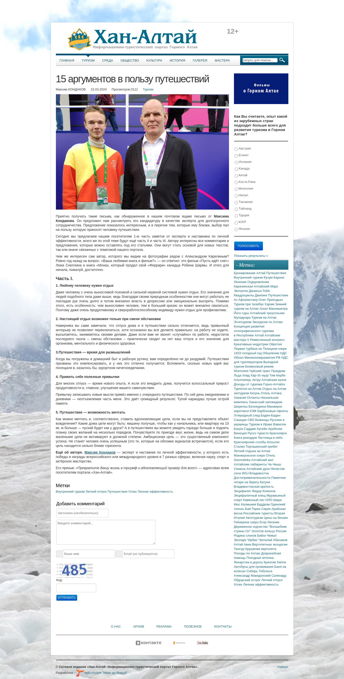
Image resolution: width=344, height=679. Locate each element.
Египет (242, 155)
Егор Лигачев (269, 522)
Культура (154, 60)
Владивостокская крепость (254, 486)
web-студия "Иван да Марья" (101, 673)
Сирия (266, 509)
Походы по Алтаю (247, 553)
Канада (242, 169)
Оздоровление (258, 282)
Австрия (243, 149)
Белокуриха (258, 406)
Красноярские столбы (250, 442)
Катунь (255, 393)
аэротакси (242, 411)
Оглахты (254, 397)
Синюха (240, 469)
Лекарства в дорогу (249, 562)
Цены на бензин (276, 518)
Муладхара (243, 317)
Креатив (270, 562)
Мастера (222, 60)
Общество (129, 60)
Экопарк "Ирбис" (247, 540)
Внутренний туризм (71, 491)
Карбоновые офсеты (272, 411)
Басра (239, 429)
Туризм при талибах (249, 304)
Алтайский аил (262, 460)
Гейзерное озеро (247, 522)
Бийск (262, 535)
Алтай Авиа (243, 544)
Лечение (241, 282)
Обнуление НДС (275, 353)
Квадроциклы (244, 295)
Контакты (222, 626)
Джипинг (261, 295)
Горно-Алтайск (274, 384)
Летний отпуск (97, 491)
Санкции (241, 420)
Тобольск (265, 571)
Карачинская (244, 286)
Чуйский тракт (260, 371)
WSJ (246, 473)
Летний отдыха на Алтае (252, 451)
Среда (107, 60)
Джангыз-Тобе (259, 291)
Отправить (67, 597)
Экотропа (241, 291)
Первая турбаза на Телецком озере (260, 348)
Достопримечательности (252, 478)
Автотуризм (255, 518)
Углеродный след (247, 415)
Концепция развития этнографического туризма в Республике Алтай (254, 331)
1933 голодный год (248, 353)
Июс (237, 504)
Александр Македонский (253, 575)
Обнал (239, 357)
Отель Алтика (271, 393)
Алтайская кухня (273, 380)
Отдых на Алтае (274, 389)
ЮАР (240, 222)
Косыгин (273, 442)
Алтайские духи (258, 469)
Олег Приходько (271, 300)
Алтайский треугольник (267, 313)
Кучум (269, 277)
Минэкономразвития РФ (263, 357)
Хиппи (281, 562)
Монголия (244, 189)
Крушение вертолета (260, 549)
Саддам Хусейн (256, 429)
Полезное (193, 626)
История (177, 60)
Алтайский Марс (266, 286)
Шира (277, 500)
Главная (67, 60)
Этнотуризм (243, 322)
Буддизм (264, 504)
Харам (270, 304)
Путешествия (118, 491)
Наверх (282, 667)
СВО (251, 420)
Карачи (279, 277)
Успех (133, 491)
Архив (138, 626)
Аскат (264, 308)
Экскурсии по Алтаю (267, 322)
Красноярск (278, 433)
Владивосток (259, 473)
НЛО (269, 500)
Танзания (244, 202)
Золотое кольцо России (269, 531)
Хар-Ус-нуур (260, 375)
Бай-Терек (253, 509)
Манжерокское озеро (250, 455)
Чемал (272, 535)
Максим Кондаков (100, 452)
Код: (59, 580)
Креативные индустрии (251, 344)
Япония (242, 229)
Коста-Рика (245, 182)
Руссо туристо (259, 433)
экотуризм (242, 393)
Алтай (261, 273)
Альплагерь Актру (248, 380)
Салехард (278, 575)
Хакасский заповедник (265, 402)
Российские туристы (259, 513)
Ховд (246, 375)
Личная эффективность (155, 491)
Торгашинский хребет (262, 446)
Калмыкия (249, 504)
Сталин (240, 446)
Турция (242, 215)
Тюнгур (239, 549)
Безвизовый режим (259, 366)
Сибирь (253, 571)
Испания (243, 162)
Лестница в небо (270, 437)
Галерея (200, 60)
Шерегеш (241, 406)
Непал (241, 195)
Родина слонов (245, 535)
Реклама (164, 626)
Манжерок (274, 406)
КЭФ (253, 411)
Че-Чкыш (274, 464)
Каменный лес (254, 500)
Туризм (88, 60)
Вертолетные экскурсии (269, 544)
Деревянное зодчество (251, 526)
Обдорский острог (248, 580)
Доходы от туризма (248, 384)
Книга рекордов (246, 437)
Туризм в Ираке (261, 424)
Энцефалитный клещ (250, 495)
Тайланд (243, 209)
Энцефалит (243, 491)
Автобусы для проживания (254, 567)
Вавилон (279, 424)
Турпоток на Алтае (248, 389)
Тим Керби (277, 375)
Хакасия (240, 397)
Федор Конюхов (263, 491)
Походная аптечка (260, 558)
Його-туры (242, 313)
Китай (241, 175)
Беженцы (262, 420)
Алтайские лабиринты (251, 464)
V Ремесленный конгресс (266, 340)
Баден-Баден (270, 415)
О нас (116, 626)
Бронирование (245, 273)
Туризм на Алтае (264, 317)
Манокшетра (278, 308)
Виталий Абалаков (273, 540)
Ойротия (275, 344)
